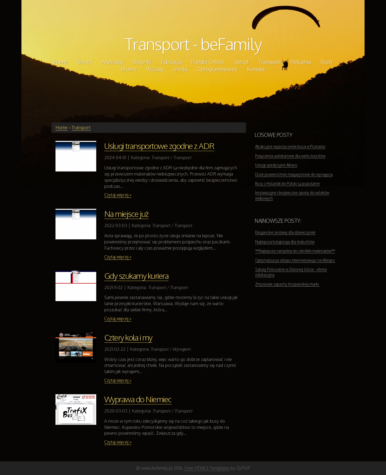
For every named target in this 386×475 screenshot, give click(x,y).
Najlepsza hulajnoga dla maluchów (284, 241)
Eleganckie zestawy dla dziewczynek (285, 232)
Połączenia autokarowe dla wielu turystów (290, 156)
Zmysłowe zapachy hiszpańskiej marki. (287, 284)
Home (61, 127)
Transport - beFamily (193, 44)
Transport (81, 127)
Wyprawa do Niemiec (138, 399)
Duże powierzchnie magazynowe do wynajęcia (294, 174)
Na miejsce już (126, 214)
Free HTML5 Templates (207, 468)
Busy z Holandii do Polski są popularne (287, 183)
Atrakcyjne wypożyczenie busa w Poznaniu (290, 146)
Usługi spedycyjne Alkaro (276, 165)
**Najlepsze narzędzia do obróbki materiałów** (295, 251)
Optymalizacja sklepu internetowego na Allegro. (295, 260)
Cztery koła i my (128, 337)
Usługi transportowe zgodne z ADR (159, 146)
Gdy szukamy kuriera (136, 276)
